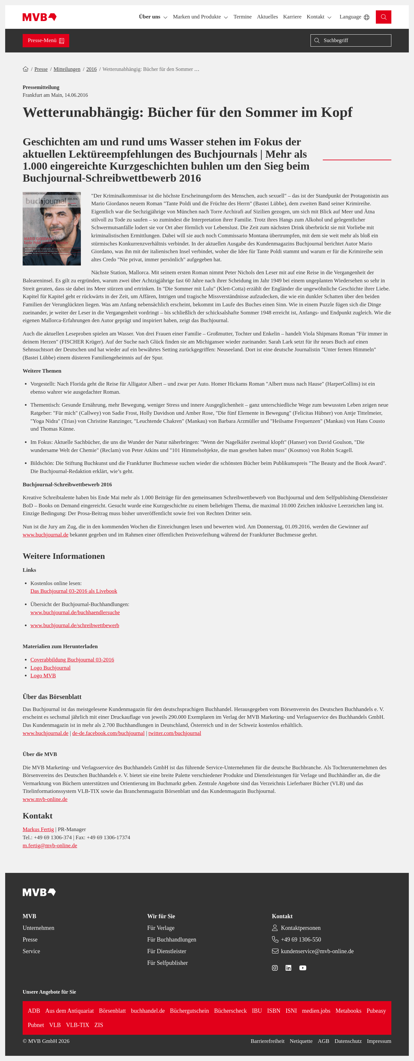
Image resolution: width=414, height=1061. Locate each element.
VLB (55, 1025)
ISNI (291, 1011)
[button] (242, 17)
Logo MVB (43, 675)
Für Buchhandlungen (171, 939)
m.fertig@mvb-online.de (50, 845)
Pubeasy (376, 1011)
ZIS (98, 1025)
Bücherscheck (230, 1011)
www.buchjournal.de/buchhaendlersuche (75, 612)
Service (31, 951)
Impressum (379, 1041)
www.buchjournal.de (45, 535)
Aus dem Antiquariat (69, 1011)
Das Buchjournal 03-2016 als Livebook (73, 591)
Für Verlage (160, 928)
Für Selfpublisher (167, 963)
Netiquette (301, 1041)
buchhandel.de (148, 1011)
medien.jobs (316, 1011)
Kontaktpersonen (301, 928)
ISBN (273, 1011)
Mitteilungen (67, 69)
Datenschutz (348, 1041)
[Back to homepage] (40, 17)
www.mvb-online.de (45, 799)
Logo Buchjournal (50, 668)
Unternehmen (38, 928)
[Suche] (350, 40)
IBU (257, 1011)
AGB (324, 1041)
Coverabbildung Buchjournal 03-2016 (72, 660)
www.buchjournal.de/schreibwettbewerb (74, 625)
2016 (91, 69)
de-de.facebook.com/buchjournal (108, 733)
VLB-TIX (77, 1025)
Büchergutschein (189, 1011)
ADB (34, 1011)
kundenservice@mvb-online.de (317, 951)
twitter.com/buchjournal (174, 733)
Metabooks (349, 1011)
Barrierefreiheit (268, 1041)
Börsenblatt (112, 1011)
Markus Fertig (38, 829)
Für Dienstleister (166, 951)
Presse (41, 69)
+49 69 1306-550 (301, 939)
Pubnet (36, 1025)
